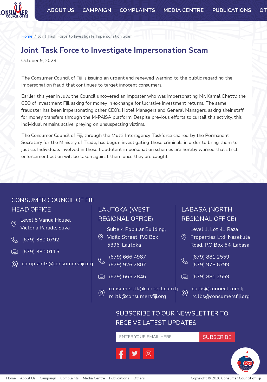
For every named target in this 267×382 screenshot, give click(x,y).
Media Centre (183, 10)
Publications (231, 10)
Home (26, 36)
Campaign (96, 10)
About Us (60, 10)
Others (139, 378)
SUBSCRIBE (217, 337)
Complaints (137, 10)
